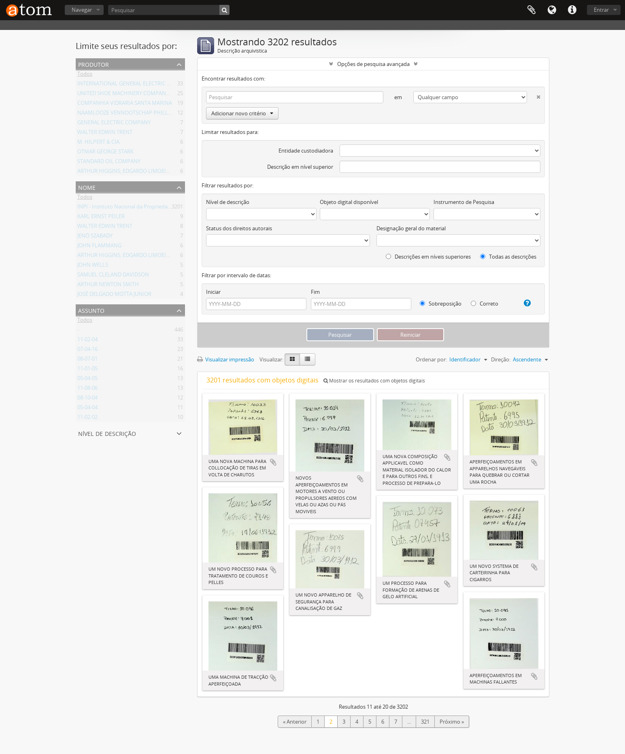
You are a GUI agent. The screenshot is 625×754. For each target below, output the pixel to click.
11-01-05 (87, 370)
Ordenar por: (431, 359)
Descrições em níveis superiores (428, 256)
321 (425, 721)
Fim (315, 291)
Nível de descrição (107, 432)
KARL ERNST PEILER (101, 217)
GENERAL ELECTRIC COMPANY (114, 123)
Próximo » (452, 721)
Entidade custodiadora (305, 150)
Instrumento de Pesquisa (464, 202)
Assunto (91, 309)
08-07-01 (87, 360)
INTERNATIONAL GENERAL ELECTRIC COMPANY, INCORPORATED (155, 85)
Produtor (93, 63)
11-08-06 (87, 389)
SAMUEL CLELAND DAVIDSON (113, 276)
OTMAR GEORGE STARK (105, 153)
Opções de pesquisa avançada (373, 64)
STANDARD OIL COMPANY (108, 162)
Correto (484, 303)
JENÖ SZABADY (95, 237)
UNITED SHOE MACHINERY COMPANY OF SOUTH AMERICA (148, 94)
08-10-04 (87, 399)
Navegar (82, 9)
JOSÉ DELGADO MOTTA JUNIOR (114, 295)
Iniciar (213, 291)
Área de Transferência (531, 10)
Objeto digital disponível (349, 202)
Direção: (500, 359)
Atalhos (572, 10)
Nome (87, 186)
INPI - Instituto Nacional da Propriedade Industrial (137, 208)
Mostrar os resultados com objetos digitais (374, 380)
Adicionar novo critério (242, 113)
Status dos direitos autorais (239, 228)
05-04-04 (87, 408)
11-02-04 (87, 340)
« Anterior (294, 721)
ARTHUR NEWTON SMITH (108, 285)
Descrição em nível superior (300, 166)
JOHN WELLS (92, 266)
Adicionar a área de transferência (273, 462)
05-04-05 (87, 379)
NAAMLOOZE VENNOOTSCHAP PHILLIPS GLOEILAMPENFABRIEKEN (158, 114)
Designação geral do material (411, 228)
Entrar (601, 9)
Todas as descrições (508, 256)
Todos (84, 75)
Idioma (552, 10)
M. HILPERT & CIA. (99, 143)
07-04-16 (87, 350)
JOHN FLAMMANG (99, 247)
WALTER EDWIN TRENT (104, 133)
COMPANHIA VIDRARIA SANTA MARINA (124, 104)
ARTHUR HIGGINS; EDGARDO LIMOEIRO (125, 172)
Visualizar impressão (225, 359)
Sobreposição (440, 303)
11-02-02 (87, 418)
